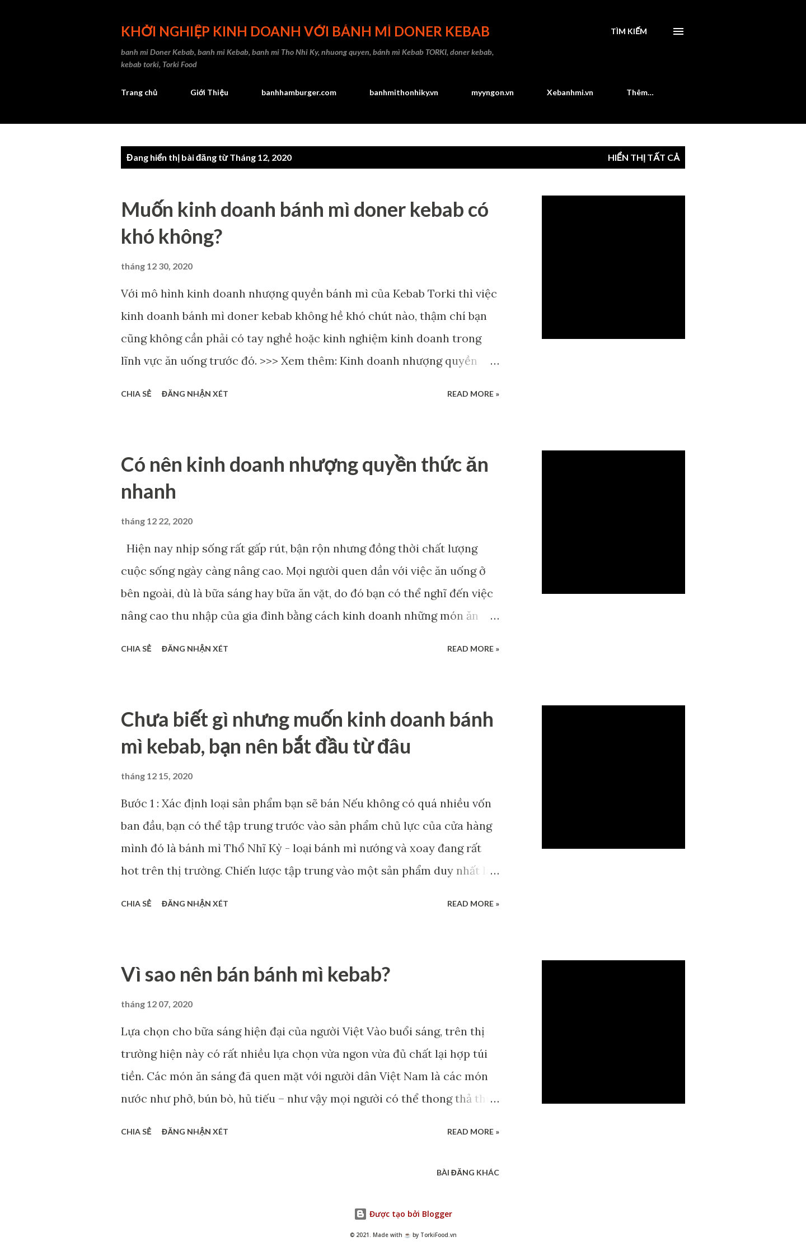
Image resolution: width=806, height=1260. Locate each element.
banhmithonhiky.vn (403, 92)
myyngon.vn (492, 92)
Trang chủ (139, 92)
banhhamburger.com (298, 92)
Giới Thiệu (209, 92)
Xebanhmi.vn (570, 92)
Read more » (473, 393)
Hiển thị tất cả (644, 157)
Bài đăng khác (468, 1172)
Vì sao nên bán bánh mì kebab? (255, 973)
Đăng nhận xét (195, 393)
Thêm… (640, 92)
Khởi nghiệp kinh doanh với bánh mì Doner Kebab (305, 31)
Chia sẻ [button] (136, 393)
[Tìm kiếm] (629, 31)
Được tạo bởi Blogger (403, 1213)
